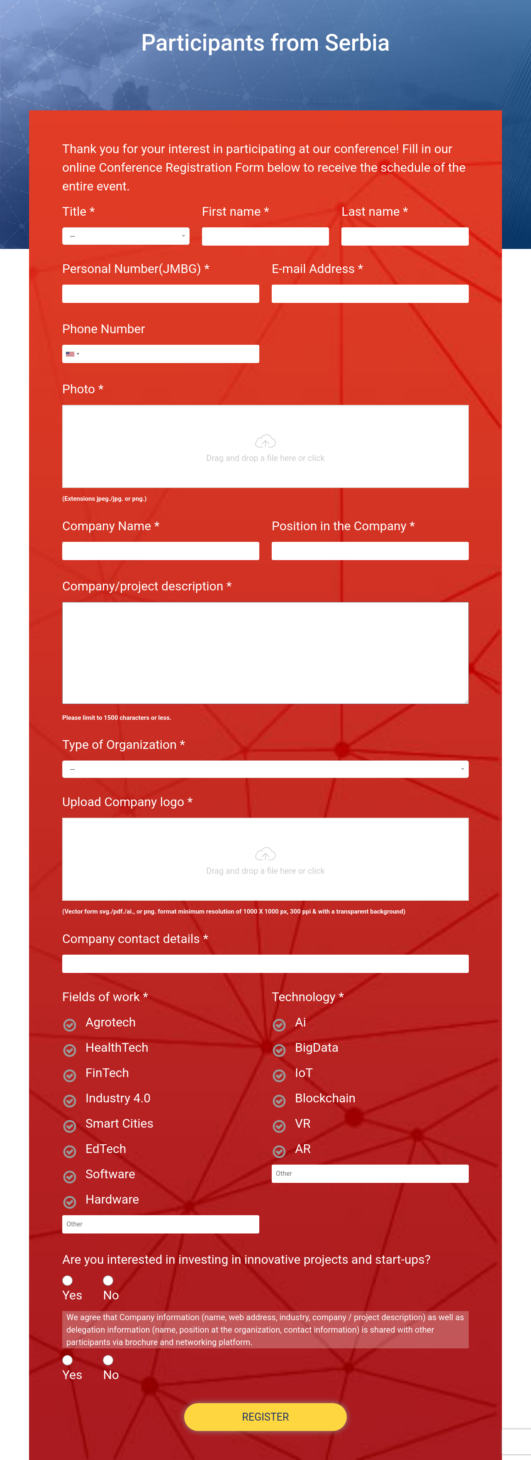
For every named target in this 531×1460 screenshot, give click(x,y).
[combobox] (72, 354)
